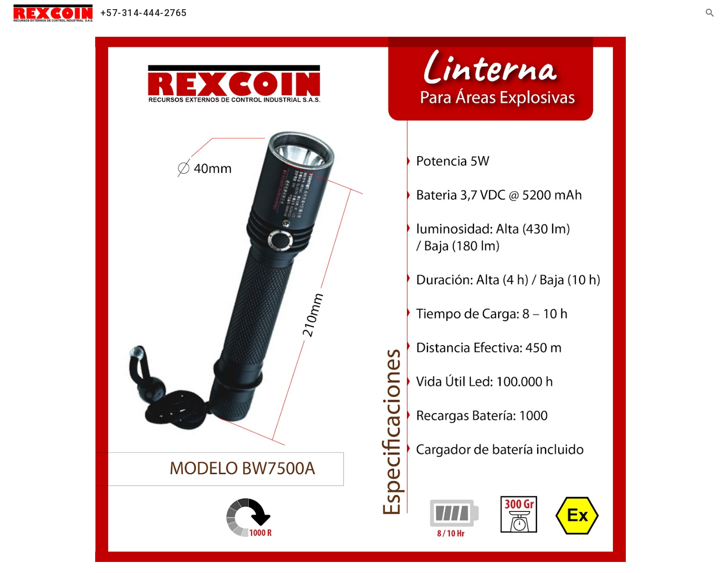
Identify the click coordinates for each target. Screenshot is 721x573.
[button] (710, 13)
